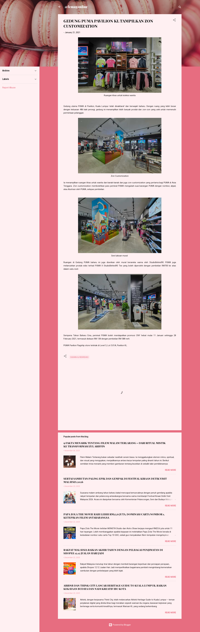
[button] (174, 20)
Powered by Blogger (120, 625)
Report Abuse (9, 87)
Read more (170, 470)
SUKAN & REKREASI (79, 357)
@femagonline (76, 6)
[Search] (180, 7)
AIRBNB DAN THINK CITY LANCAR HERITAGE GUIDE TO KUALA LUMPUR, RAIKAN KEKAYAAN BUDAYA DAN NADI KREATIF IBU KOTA (115, 587)
